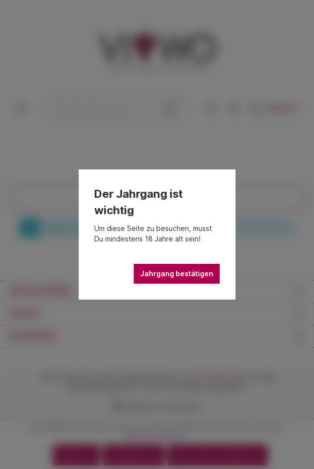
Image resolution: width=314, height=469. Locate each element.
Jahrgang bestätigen (176, 273)
